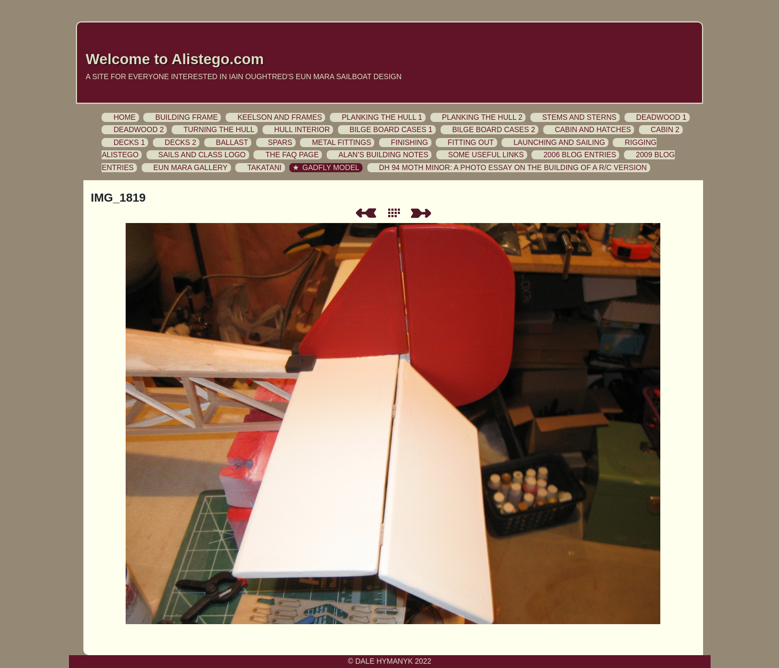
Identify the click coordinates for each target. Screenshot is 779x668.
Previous (365, 213)
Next (423, 213)
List (396, 213)
